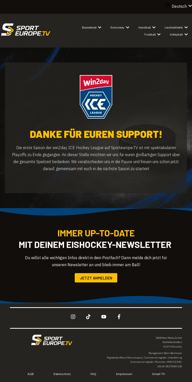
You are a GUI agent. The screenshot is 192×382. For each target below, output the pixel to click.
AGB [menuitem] (31, 374)
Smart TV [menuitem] (158, 374)
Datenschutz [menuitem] (62, 374)
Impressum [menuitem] (124, 374)
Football (150, 34)
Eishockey (117, 27)
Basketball (89, 27)
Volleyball (176, 34)
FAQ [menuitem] (93, 374)
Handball (144, 27)
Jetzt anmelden (96, 277)
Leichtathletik (174, 27)
